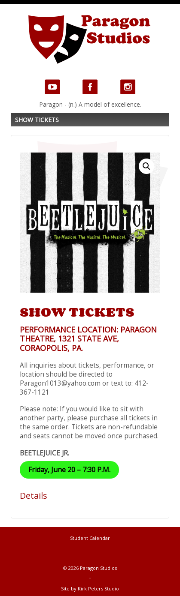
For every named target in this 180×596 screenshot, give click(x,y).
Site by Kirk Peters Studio (90, 588)
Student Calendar (90, 538)
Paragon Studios (98, 568)
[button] (146, 166)
